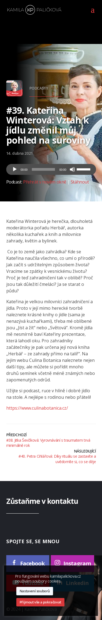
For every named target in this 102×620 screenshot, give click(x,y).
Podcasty (38, 88)
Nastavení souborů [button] (35, 591)
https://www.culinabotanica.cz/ (37, 408)
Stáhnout (80, 182)
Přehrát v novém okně (44, 182)
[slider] (43, 169)
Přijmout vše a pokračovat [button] (40, 602)
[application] (51, 169)
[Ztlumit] (72, 169)
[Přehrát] (14, 169)
